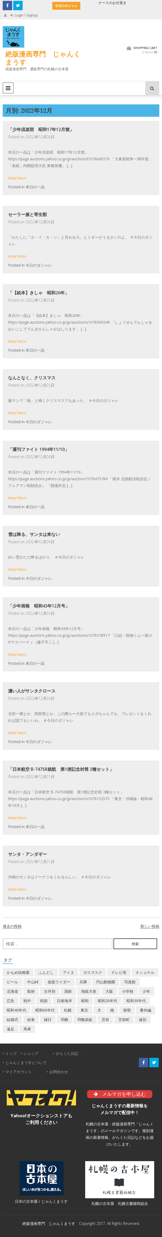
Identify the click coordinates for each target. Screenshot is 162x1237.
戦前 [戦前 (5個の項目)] (44, 1000)
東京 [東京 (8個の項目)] (84, 1010)
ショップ (30, 1053)
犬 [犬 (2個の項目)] (99, 1010)
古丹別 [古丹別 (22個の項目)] (49, 991)
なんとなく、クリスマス (32, 378)
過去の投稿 (12, 926)
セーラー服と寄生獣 (27, 214)
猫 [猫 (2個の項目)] (112, 1010)
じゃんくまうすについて (26, 1062)
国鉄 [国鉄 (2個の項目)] (68, 991)
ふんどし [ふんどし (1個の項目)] (46, 972)
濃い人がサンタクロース (32, 691)
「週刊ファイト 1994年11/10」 (38, 449)
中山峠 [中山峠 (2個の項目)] (33, 981)
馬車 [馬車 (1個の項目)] (27, 1028)
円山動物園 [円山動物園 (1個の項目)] (105, 981)
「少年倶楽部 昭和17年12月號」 (41, 129)
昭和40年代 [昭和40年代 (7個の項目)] (16, 1010)
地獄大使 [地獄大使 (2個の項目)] (88, 991)
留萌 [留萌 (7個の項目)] (127, 1010)
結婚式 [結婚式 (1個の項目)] (12, 1019)
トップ (11, 1053)
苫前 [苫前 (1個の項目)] (105, 1019)
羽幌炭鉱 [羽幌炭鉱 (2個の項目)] (84, 1019)
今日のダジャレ (39, 265)
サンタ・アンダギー (27, 854)
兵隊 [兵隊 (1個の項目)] (83, 981)
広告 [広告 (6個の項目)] (10, 1000)
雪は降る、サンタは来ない (34, 534)
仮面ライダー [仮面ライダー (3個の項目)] (59, 981)
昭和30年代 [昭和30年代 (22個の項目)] (136, 1000)
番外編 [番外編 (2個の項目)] (145, 1010)
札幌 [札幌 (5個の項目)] (67, 1010)
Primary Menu (8, 88)
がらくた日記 (67, 1053)
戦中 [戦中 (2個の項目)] (27, 1000)
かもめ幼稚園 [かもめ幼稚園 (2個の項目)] (18, 972)
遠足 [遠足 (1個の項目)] (10, 1028)
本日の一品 (35, 186)
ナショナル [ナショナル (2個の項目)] (145, 972)
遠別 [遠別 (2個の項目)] (142, 1019)
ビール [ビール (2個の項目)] (12, 981)
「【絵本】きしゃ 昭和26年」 (38, 293)
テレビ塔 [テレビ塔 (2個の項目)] (118, 972)
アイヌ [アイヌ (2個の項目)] (68, 972)
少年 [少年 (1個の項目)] (146, 991)
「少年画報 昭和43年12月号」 (39, 606)
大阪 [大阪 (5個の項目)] (109, 991)
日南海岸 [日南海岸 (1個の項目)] (64, 1000)
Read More (17, 178)
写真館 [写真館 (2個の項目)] (130, 981)
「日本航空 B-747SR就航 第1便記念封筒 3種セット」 (61, 769)
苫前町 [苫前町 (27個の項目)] (124, 1019)
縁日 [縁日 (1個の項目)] (47, 1019)
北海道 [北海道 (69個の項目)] (12, 991)
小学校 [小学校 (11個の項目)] (127, 991)
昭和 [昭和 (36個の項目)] (85, 1000)
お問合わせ (58, 1071)
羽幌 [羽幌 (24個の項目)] (64, 1019)
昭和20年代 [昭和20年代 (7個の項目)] (107, 1000)
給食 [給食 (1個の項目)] (31, 1019)
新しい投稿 (149, 926)
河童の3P (91, 2)
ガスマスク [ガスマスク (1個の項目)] (92, 972)
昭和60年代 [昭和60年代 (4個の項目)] (45, 1010)
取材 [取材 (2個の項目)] (31, 991)
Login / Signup (24, 15)
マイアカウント (18, 1071)
